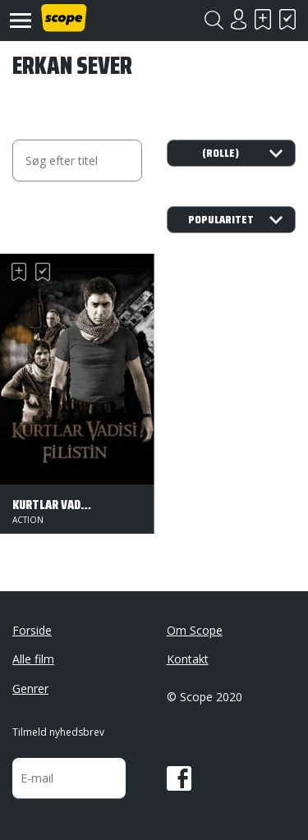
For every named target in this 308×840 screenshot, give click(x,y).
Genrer (30, 688)
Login (238, 19)
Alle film (33, 659)
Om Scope (195, 630)
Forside (32, 630)
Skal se (263, 19)
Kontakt (188, 659)
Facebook (179, 778)
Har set (287, 19)
